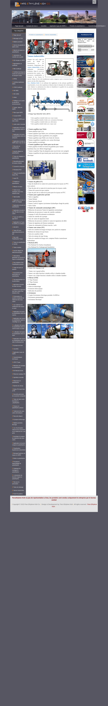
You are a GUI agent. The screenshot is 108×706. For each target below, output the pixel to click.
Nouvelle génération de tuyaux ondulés (18, 162)
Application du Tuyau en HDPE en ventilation (18, 222)
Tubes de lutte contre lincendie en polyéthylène (18, 401)
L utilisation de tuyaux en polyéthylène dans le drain (18, 333)
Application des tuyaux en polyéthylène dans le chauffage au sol (18, 320)
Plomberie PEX (17, 169)
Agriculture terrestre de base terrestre (18, 285)
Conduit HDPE (16, 115)
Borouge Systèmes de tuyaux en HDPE (18, 454)
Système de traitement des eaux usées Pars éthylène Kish (18, 291)
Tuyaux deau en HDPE (17, 108)
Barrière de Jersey (17, 385)
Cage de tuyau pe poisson (17, 268)
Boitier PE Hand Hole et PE (18, 390)
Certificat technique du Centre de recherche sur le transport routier (18, 73)
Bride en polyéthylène (18, 458)
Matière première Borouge (17, 423)
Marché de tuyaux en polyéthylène (18, 51)
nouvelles (44, 26)
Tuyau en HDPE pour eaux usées (18, 120)
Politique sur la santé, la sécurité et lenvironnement (18, 102)
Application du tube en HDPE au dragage (18, 200)
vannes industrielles (34, 67)
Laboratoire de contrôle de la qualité (17, 56)
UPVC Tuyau (16, 362)
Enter (81, 199)
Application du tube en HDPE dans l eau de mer (18, 142)
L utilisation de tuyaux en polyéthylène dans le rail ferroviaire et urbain (18, 326)
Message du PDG (17, 38)
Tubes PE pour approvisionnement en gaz (18, 232)
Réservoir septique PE (18, 374)
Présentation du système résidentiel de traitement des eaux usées (18, 299)
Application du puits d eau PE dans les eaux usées (18, 212)
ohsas (14, 97)
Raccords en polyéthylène (16, 147)
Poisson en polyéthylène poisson (17, 406)
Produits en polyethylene (77, 26)
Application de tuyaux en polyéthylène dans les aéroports (18, 136)
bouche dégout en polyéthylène (17, 152)
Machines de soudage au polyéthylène (18, 366)
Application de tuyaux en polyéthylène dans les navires (18, 313)
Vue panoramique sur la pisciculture (18, 280)
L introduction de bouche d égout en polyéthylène (17, 477)
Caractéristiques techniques (97, 26)
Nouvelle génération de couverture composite (18, 395)
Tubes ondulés (16, 247)
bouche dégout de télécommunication (17, 251)
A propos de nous (32, 26)
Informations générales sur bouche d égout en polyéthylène (18, 257)
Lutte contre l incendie (18, 124)
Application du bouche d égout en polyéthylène (18, 444)
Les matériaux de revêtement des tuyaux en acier (18, 306)
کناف (105, 513)
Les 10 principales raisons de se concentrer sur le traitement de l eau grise (18, 430)
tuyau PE (15, 178)
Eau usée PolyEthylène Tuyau (17, 238)
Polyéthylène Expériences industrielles (18, 449)
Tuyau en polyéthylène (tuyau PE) (18, 173)
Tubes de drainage (17, 487)
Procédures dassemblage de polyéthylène (16, 463)
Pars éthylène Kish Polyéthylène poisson (18, 263)
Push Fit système (17, 493)
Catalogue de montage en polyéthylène (16, 470)
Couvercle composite (18, 166)
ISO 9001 (15, 90)
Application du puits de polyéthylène (18, 206)
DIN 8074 (15, 227)
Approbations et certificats (17, 64)
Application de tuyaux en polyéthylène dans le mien (18, 129)
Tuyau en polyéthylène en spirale (18, 243)
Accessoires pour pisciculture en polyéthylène (17, 274)
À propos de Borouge (18, 419)
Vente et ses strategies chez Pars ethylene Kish (17, 191)
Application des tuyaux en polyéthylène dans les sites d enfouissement (18, 340)
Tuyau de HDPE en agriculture (18, 217)
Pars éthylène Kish (33, 83)
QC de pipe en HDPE (18, 60)
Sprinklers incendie (18, 377)
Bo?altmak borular (17, 370)
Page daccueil (19, 26)
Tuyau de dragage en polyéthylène (18, 157)
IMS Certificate (16, 68)
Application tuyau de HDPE (58, 26)
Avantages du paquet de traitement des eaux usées (18, 438)
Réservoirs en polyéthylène (16, 381)
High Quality (16, 196)
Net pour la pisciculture (15, 482)
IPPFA (14, 79)
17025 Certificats (17, 87)
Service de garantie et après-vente (18, 45)
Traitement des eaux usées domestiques (18, 411)
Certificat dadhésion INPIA (18, 83)
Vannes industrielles (50, 34)
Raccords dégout (17, 416)
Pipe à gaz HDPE (17, 112)
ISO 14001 (15, 94)
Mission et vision (17, 186)
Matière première (17, 41)
